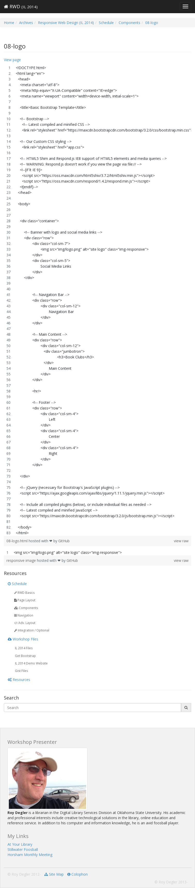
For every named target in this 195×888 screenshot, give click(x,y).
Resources (19, 679)
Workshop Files (23, 639)
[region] (97, 300)
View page (12, 59)
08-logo (151, 22)
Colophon (77, 874)
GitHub (64, 540)
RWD (21, 6)
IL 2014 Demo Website (31, 663)
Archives (26, 22)
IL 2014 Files (23, 648)
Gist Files (21, 671)
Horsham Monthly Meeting (29, 854)
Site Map (54, 874)
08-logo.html (17, 540)
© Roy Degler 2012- (24, 874)
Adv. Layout (24, 623)
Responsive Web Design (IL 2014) (66, 22)
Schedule (106, 22)
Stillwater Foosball (22, 849)
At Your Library (19, 844)
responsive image (21, 560)
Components (129, 22)
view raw (181, 540)
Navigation (23, 615)
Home (9, 22)
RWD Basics (24, 592)
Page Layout (24, 600)
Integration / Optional (31, 630)
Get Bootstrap (25, 656)
